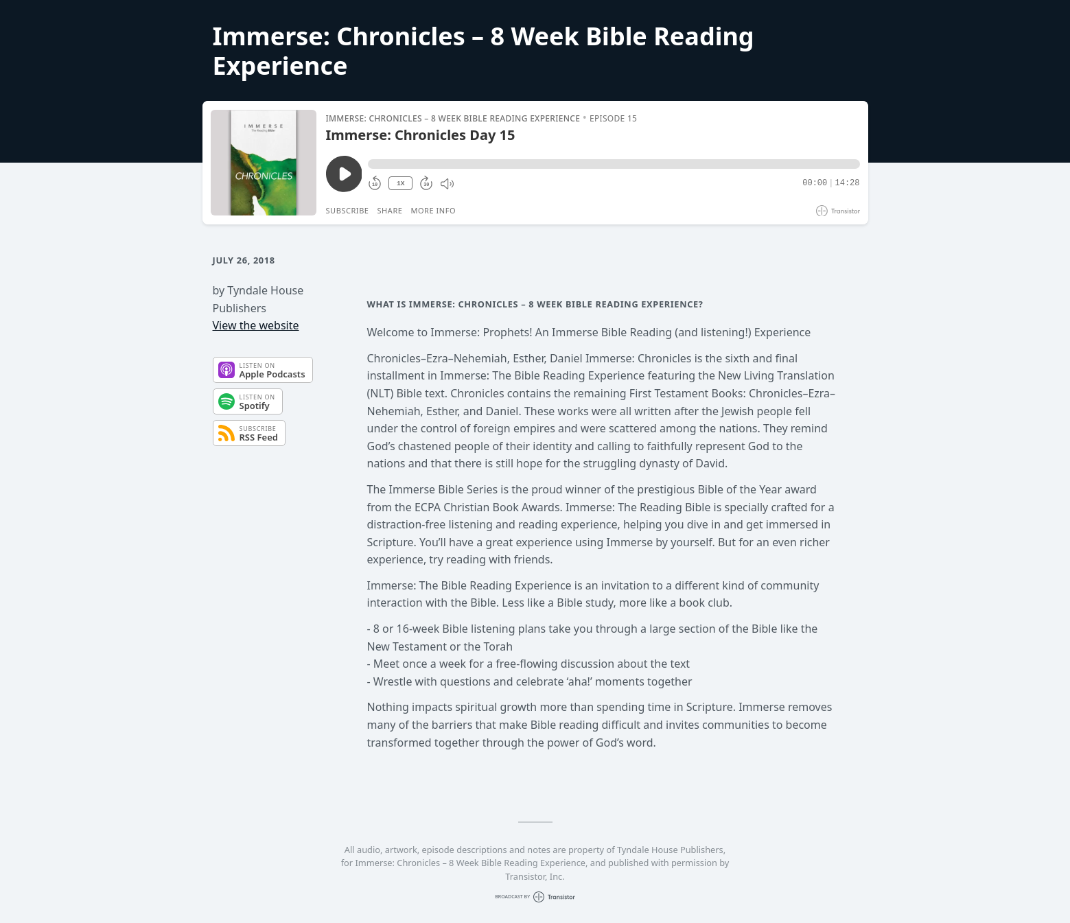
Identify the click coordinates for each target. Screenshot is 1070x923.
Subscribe (347, 210)
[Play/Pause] (263, 162)
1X (401, 183)
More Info (433, 210)
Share (390, 210)
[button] (613, 164)
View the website (256, 325)
